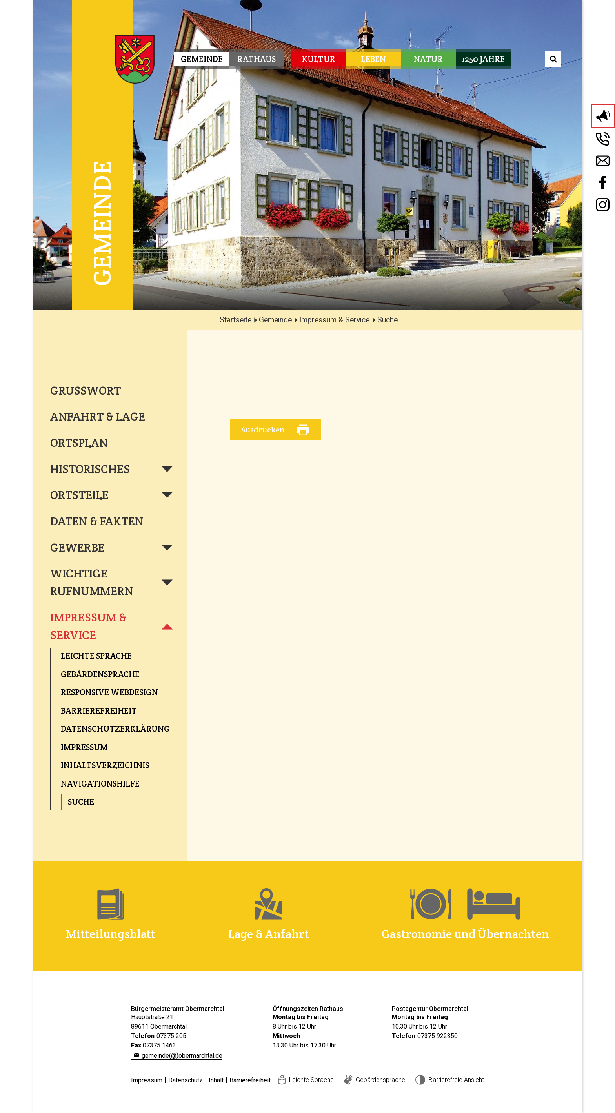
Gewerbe (77, 547)
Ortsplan (79, 442)
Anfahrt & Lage (97, 416)
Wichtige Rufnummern (91, 582)
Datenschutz (185, 1080)
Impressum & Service (88, 626)
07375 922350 (437, 1036)
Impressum (146, 1080)
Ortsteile (79, 495)
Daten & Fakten (97, 521)
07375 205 (171, 1036)
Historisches (90, 469)
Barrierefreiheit (250, 1080)
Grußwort (85, 390)
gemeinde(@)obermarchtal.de (182, 1055)
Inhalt (216, 1080)
